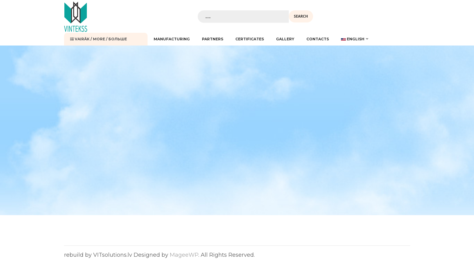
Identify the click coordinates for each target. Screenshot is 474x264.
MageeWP (184, 255)
